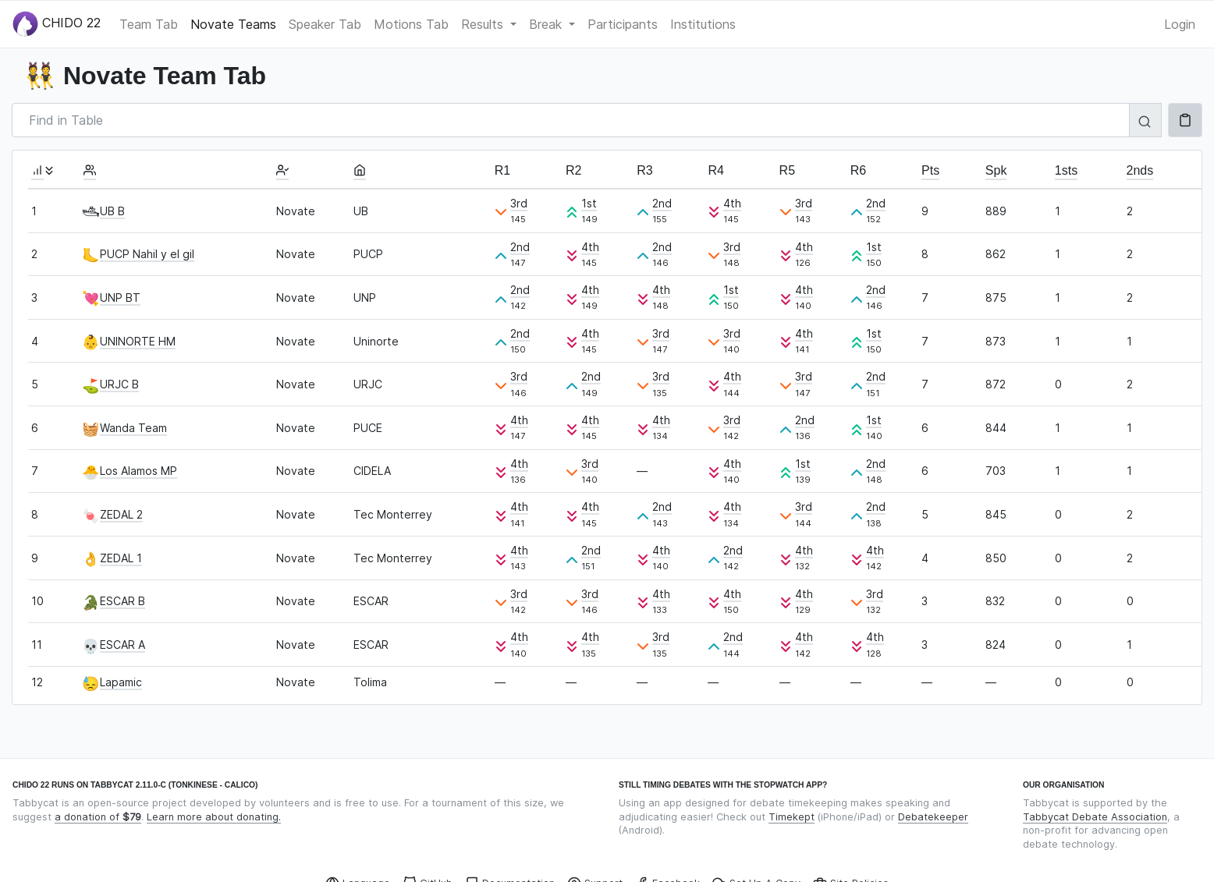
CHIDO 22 (56, 24)
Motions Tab (411, 24)
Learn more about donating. (214, 817)
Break (547, 24)
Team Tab (148, 24)
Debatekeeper (933, 817)
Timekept (792, 817)
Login (1179, 24)
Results (484, 24)
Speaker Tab (325, 24)
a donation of (98, 817)
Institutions (703, 24)
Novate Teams (233, 24)
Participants (622, 24)
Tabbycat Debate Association (1095, 817)
